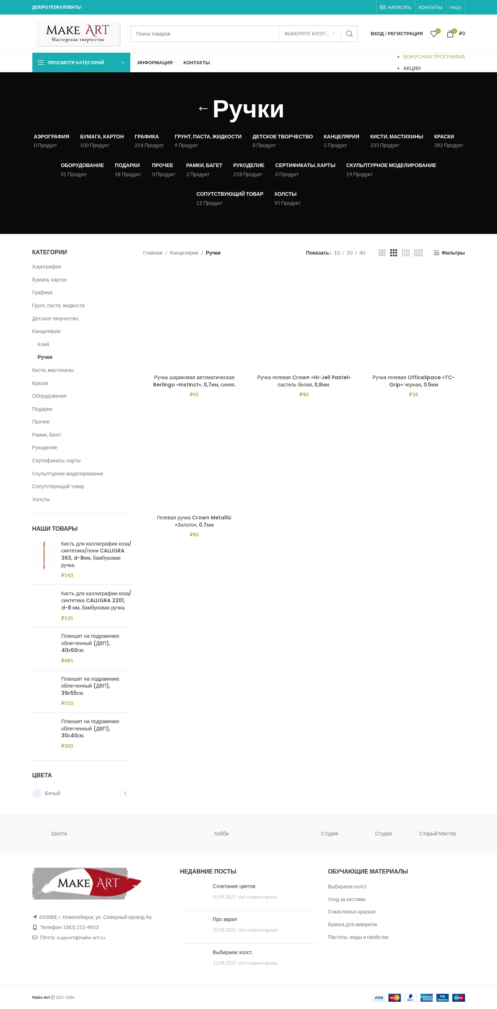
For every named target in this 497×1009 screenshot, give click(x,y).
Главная (152, 253)
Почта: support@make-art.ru (72, 937)
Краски (40, 383)
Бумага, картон (49, 279)
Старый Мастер (437, 833)
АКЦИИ (412, 68)
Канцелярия (46, 331)
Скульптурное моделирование (67, 473)
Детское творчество (55, 318)
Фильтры (453, 253)
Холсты (41, 499)
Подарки (42, 409)
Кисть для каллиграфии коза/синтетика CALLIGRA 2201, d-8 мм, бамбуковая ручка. (96, 600)
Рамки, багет (46, 434)
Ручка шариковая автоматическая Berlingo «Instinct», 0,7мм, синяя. (194, 381)
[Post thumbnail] (193, 894)
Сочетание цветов (234, 886)
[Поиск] (244, 33)
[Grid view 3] (393, 253)
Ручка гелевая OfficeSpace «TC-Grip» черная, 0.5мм (413, 381)
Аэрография (46, 266)
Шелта (59, 833)
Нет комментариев (257, 897)
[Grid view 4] (406, 253)
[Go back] (203, 109)
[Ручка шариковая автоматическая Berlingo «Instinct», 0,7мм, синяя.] (194, 319)
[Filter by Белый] (75, 793)
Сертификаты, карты (56, 460)
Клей (43, 344)
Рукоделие (44, 447)
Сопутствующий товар (58, 486)
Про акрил (225, 919)
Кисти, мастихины (53, 370)
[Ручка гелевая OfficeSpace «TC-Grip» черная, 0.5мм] (413, 319)
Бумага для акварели (352, 924)
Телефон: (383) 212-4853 (69, 927)
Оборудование (49, 396)
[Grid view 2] (382, 253)
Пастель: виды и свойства (358, 937)
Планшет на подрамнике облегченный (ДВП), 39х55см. (90, 686)
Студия (329, 833)
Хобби (221, 833)
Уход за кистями (346, 899)
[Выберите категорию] (310, 33)
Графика (42, 292)
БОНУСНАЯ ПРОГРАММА (434, 56)
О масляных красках (352, 911)
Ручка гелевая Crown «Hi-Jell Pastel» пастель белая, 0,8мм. (304, 381)
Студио (383, 833)
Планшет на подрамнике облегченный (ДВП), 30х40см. (90, 728)
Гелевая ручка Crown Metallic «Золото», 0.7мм (194, 521)
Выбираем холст (347, 886)
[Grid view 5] (418, 253)
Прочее (41, 421)
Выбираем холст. (233, 952)
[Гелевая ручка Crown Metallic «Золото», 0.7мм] (194, 460)
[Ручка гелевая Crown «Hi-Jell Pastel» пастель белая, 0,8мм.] (304, 319)
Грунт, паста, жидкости (58, 305)
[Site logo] (77, 33)
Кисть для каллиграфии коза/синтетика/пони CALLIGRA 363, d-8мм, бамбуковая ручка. (96, 554)
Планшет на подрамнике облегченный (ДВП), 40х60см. (90, 643)
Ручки (45, 357)
